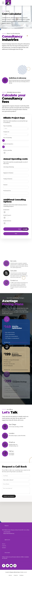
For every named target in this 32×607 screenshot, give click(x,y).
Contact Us (4, 568)
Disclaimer (4, 570)
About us (3, 566)
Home (8, 11)
